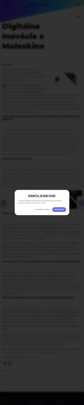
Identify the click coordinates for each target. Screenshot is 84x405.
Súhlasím (59, 209)
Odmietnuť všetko (42, 209)
